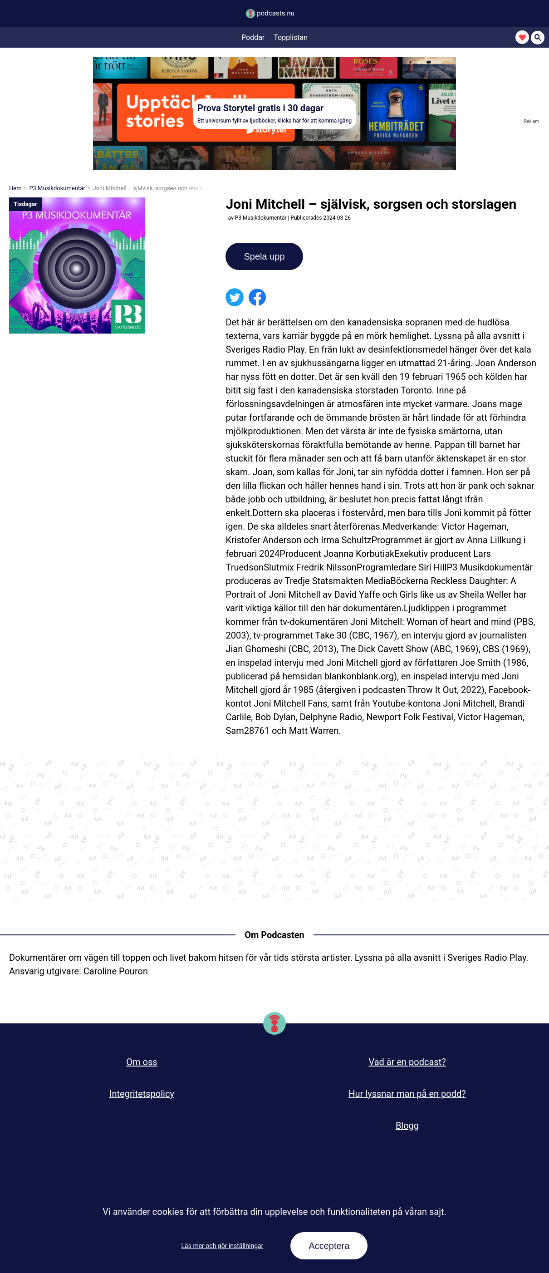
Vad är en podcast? (407, 1062)
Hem (15, 188)
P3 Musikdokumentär (57, 188)
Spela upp (264, 256)
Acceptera (329, 1246)
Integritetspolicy (141, 1093)
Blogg (407, 1125)
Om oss (141, 1062)
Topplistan (291, 37)
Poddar (253, 37)
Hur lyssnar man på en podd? (407, 1093)
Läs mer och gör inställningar (222, 1245)
